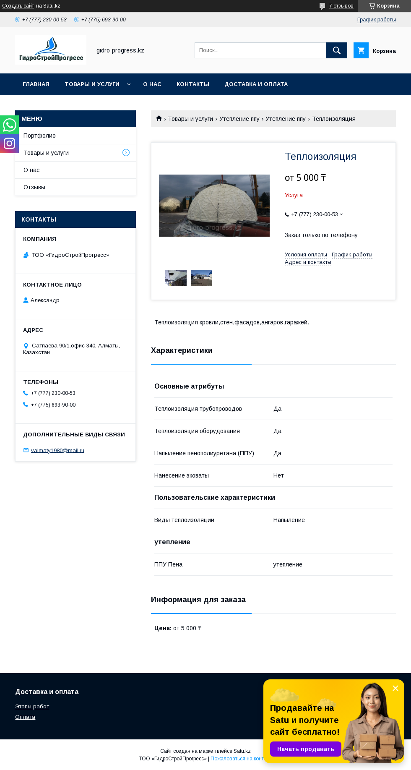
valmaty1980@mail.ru (57, 450)
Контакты (193, 84)
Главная (36, 84)
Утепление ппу (239, 118)
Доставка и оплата (256, 84)
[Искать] (336, 50)
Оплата (25, 717)
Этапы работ (32, 706)
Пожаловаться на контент (241, 759)
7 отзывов (341, 6)
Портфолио (39, 135)
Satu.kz (242, 751)
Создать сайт (18, 6)
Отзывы (34, 187)
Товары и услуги (92, 84)
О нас (152, 84)
